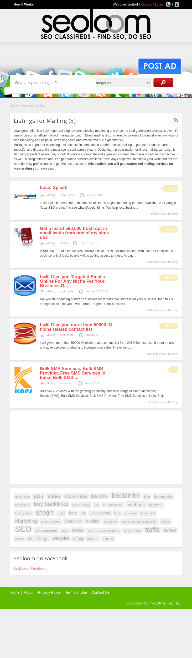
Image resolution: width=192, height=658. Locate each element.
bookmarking (163, 496)
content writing (81, 505)
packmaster (67, 291)
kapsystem (67, 383)
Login (159, 4)
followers (156, 505)
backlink (99, 496)
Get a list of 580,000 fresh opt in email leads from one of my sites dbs (74, 233)
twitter (170, 530)
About (29, 592)
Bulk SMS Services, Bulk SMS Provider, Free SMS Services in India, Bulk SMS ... (72, 373)
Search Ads (163, 82)
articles (53, 496)
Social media (132, 530)
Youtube (108, 538)
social (78, 530)
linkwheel (148, 513)
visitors (19, 538)
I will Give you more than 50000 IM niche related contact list (76, 327)
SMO (64, 530)
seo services (46, 530)
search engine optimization (139, 521)
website (61, 538)
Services (27, 105)
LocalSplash (67, 195)
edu (96, 505)
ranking (93, 521)
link (83, 513)
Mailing (51, 195)
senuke (165, 521)
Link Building (100, 513)
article (38, 496)
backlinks (126, 495)
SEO (23, 529)
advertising (22, 496)
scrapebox (110, 521)
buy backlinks (51, 504)
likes (73, 513)
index (61, 513)
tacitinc (64, 243)
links (117, 513)
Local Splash (54, 187)
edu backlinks (112, 505)
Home (15, 105)
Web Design (38, 538)
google (45, 512)
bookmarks (22, 505)
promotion (73, 521)
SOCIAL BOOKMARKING (104, 530)
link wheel (131, 513)
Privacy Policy (49, 592)
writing (78, 539)
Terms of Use (76, 592)
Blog (147, 496)
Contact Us (100, 592)
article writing (75, 496)
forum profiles (23, 513)
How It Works (24, 4)
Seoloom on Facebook (29, 568)
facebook (135, 504)
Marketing (26, 521)
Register (147, 4)
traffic (152, 530)
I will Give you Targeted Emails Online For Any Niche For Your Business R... (72, 281)
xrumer (93, 538)
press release (50, 521)
